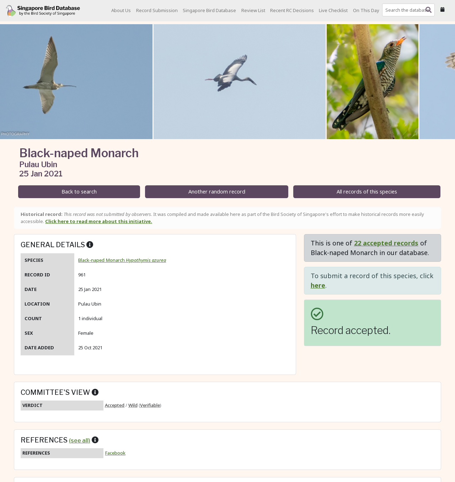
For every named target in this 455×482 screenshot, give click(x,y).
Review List (253, 10)
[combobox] (409, 10)
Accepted (114, 405)
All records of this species (367, 191)
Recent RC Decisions (292, 10)
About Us (121, 10)
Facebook (115, 453)
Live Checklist (333, 10)
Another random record (216, 191)
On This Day (366, 10)
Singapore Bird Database (209, 10)
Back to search (79, 191)
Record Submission (157, 10)
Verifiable (150, 405)
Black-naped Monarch (122, 260)
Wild (133, 405)
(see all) (79, 440)
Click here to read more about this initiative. (98, 221)
